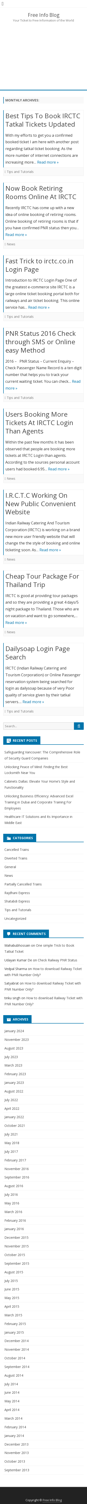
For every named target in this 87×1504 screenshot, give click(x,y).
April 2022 (11, 1108)
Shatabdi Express (17, 901)
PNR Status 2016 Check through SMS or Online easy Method (40, 342)
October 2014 (14, 1358)
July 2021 (11, 1134)
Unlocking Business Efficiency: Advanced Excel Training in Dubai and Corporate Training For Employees (38, 802)
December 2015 (16, 1237)
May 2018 (11, 1143)
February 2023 (15, 1074)
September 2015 (16, 1263)
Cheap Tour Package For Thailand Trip (42, 580)
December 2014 (16, 1341)
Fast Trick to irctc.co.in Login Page (39, 265)
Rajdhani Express (17, 893)
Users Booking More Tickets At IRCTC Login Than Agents (39, 422)
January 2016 (14, 1229)
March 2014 (13, 1418)
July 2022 (11, 1100)
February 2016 (15, 1220)
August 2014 (13, 1375)
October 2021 (14, 1125)
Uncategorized (15, 918)
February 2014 (15, 1427)
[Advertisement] (43, 55)
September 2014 (16, 1366)
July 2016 (11, 1194)
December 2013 (16, 1444)
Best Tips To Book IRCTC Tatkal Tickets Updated (42, 120)
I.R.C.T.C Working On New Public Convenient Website (40, 503)
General (10, 867)
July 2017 (11, 1151)
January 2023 (14, 1082)
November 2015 (16, 1246)
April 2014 (11, 1409)
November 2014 (16, 1349)
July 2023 (11, 1057)
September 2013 (16, 1470)
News (11, 244)
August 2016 (13, 1186)
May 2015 (11, 1298)
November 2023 (16, 1039)
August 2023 (13, 1048)
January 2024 (14, 1031)
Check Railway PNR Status (57, 960)
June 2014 (11, 1392)
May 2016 (11, 1203)
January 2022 (14, 1117)
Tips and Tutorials (20, 171)
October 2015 (14, 1255)
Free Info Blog (43, 15)
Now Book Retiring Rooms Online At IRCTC (40, 192)
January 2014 (14, 1435)
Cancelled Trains (16, 849)
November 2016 (16, 1169)
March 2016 (13, 1212)
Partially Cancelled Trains (23, 884)
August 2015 (13, 1272)
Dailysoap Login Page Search (37, 652)
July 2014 (11, 1384)
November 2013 (16, 1452)
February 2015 (15, 1323)
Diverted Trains (15, 858)
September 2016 (16, 1177)
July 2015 (11, 1280)
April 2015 (11, 1306)
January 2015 (14, 1332)
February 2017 (15, 1160)
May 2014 (11, 1401)
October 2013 (14, 1461)
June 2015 (11, 1289)
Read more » (48, 162)
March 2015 (13, 1315)
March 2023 (13, 1065)
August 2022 (13, 1091)
